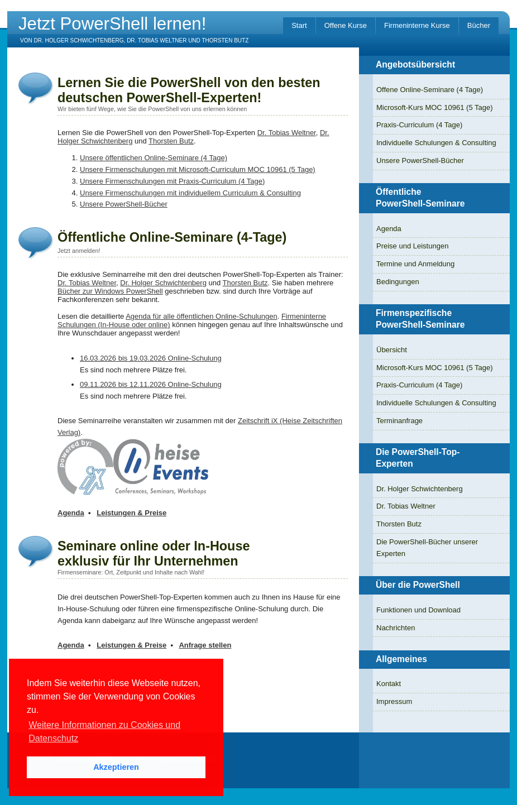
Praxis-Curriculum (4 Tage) (419, 125)
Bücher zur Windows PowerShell (110, 291)
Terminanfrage (399, 420)
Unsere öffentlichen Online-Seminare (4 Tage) (153, 158)
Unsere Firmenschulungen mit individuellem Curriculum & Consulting (190, 193)
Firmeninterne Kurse (417, 25)
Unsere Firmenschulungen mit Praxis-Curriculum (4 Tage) (172, 181)
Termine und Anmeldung (415, 264)
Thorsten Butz (171, 141)
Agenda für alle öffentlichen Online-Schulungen (201, 316)
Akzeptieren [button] (116, 767)
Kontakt (388, 683)
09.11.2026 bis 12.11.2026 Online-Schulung (151, 384)
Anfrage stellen (205, 645)
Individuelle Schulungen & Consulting (436, 142)
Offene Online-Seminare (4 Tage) (429, 89)
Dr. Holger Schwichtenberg (163, 283)
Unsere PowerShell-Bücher (123, 204)
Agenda (71, 513)
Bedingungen (397, 281)
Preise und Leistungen (412, 246)
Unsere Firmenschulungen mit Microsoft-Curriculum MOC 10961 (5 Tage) (197, 169)
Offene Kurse (345, 25)
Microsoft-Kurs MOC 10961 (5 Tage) (434, 107)
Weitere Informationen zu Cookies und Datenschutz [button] (104, 731)
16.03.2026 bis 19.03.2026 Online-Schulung (151, 358)
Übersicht (391, 350)
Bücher (478, 25)
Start (299, 25)
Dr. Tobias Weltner (286, 132)
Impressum (394, 701)
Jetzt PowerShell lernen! (112, 23)
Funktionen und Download (418, 610)
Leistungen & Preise (131, 513)
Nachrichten (395, 628)
